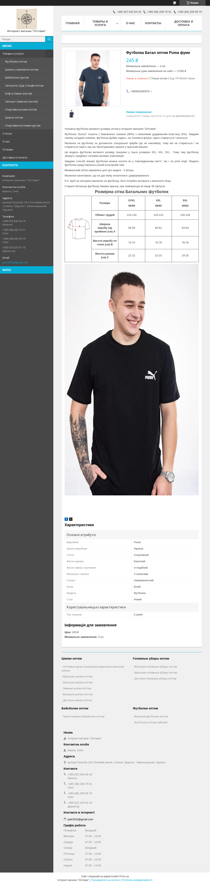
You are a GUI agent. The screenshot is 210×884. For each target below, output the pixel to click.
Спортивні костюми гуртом (22, 125)
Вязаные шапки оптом (77, 694)
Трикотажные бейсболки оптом (83, 716)
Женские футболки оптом (151, 716)
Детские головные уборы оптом (155, 678)
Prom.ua (124, 876)
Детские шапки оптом (77, 700)
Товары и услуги (13, 53)
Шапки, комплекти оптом (21, 69)
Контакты (153, 23)
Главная (73, 23)
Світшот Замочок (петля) (21, 101)
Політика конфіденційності (137, 880)
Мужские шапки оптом (77, 676)
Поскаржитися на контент (105, 880)
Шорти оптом (14, 117)
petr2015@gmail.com (15, 262)
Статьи (7, 133)
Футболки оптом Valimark (151, 722)
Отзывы (7, 149)
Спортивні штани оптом (21, 109)
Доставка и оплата (14, 157)
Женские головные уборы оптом (155, 666)
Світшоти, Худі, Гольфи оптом (24, 85)
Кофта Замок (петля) (18, 93)
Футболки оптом (16, 61)
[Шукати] (49, 39)
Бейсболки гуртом (17, 77)
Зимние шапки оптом (77, 688)
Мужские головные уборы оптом (155, 672)
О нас (6, 141)
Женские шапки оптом (77, 682)
